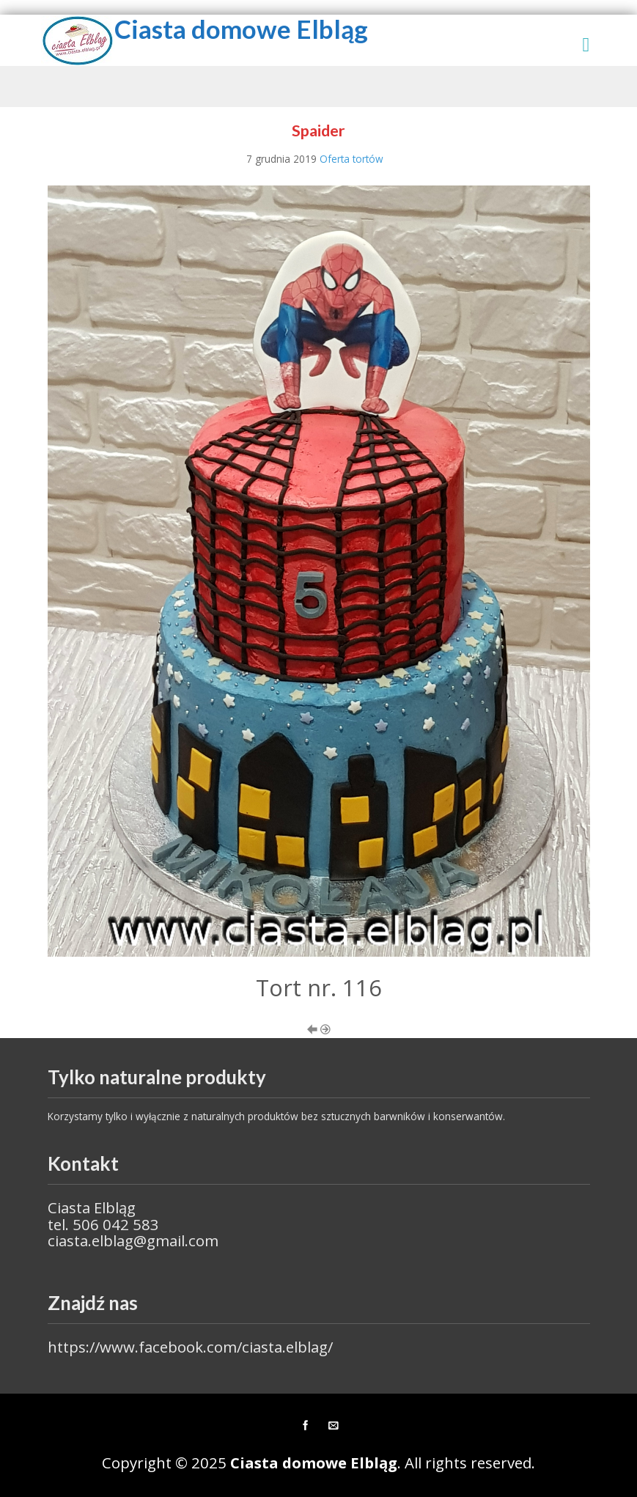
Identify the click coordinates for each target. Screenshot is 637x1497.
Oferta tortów (351, 159)
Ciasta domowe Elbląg (241, 29)
